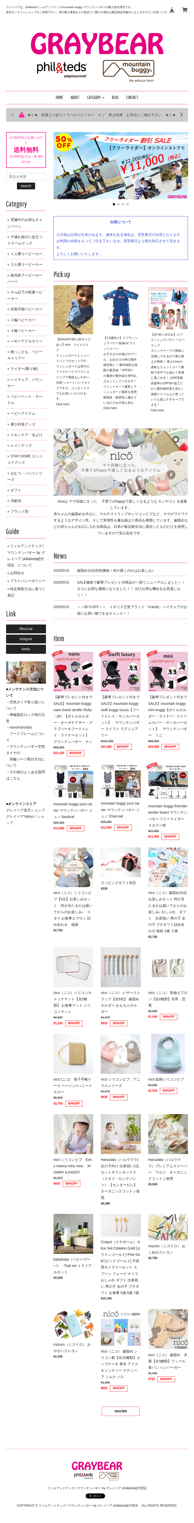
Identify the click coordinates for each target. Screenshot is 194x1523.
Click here (62, 404)
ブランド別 (19, 511)
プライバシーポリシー (27, 581)
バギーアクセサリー (26, 341)
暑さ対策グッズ (23, 424)
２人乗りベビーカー (26, 264)
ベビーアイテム (23, 413)
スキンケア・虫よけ (26, 435)
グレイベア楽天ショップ (25, 810)
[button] (95, 97)
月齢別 (16, 501)
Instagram (26, 639)
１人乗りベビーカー (26, 254)
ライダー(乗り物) (24, 369)
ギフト (16, 490)
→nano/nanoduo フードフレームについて (25, 733)
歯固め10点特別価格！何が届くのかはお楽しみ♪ (115, 570)
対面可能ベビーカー (26, 309)
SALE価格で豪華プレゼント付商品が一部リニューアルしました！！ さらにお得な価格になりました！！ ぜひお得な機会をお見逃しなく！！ (131, 588)
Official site (26, 629)
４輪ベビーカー (23, 331)
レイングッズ (21, 445)
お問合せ (17, 573)
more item (121, 1411)
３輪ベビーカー (23, 320)
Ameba (26, 649)
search (26, 186)
